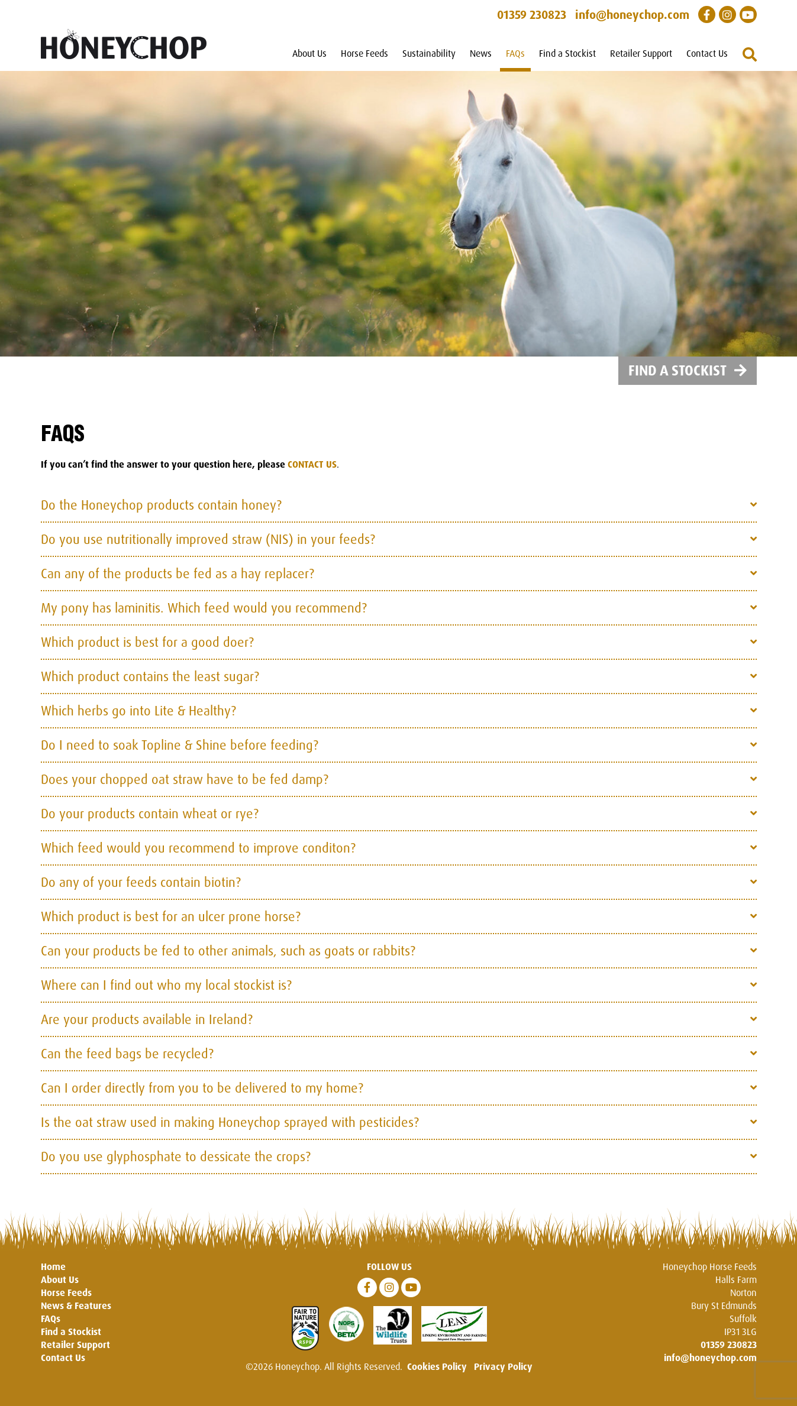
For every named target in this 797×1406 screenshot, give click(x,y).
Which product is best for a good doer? (147, 651)
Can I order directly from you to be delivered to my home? (202, 1097)
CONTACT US (312, 474)
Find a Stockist (567, 53)
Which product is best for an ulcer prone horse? (171, 926)
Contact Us (707, 53)
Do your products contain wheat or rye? (150, 823)
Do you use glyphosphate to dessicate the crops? (176, 1166)
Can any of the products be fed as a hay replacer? (177, 583)
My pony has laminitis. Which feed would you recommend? (204, 617)
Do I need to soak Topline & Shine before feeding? (179, 754)
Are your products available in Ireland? (147, 1028)
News (481, 53)
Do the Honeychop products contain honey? (161, 514)
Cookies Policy (437, 1376)
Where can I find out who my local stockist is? (166, 994)
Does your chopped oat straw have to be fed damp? (184, 788)
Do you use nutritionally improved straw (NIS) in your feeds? (208, 548)
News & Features (76, 1315)
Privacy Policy (503, 1376)
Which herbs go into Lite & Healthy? (138, 720)
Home (53, 1276)
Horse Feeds (364, 53)
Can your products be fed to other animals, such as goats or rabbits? (228, 960)
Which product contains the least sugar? (150, 686)
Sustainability (429, 53)
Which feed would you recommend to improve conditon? (198, 857)
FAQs (515, 53)
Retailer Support (641, 53)
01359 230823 (729, 1354)
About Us (309, 53)
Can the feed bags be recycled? (127, 1063)
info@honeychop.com (710, 1367)
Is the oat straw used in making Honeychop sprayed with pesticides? (230, 1131)
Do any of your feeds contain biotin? (141, 891)
